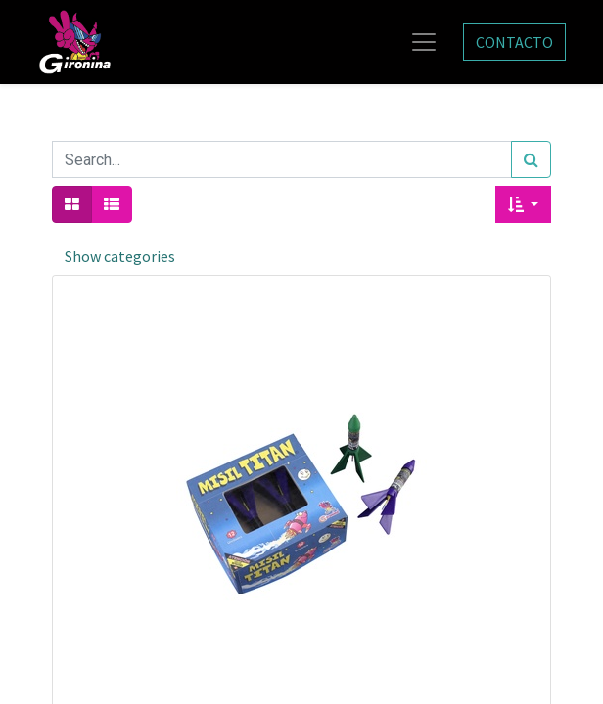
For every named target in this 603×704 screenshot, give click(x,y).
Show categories (120, 256)
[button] (523, 204)
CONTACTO (514, 42)
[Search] (531, 159)
